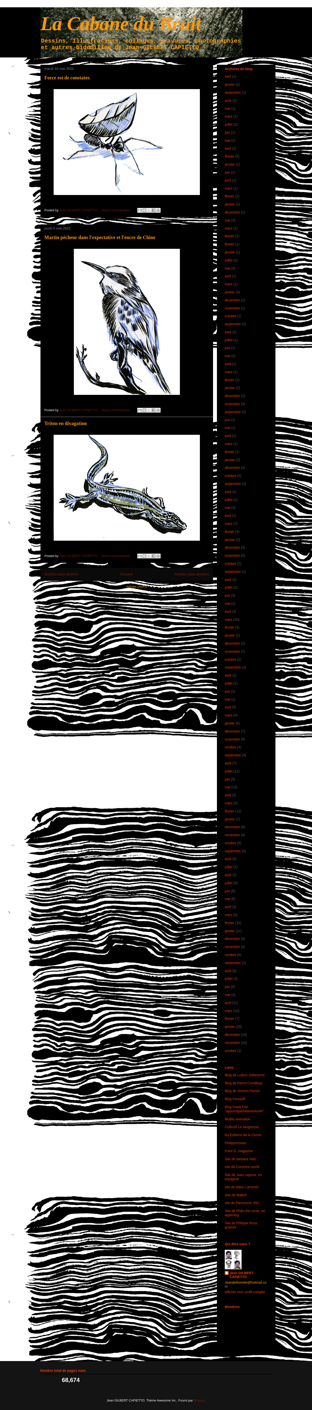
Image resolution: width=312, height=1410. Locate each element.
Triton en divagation (65, 423)
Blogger (199, 1400)
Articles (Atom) (136, 586)
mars (228, 116)
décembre (232, 212)
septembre (233, 92)
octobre (230, 316)
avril (228, 76)
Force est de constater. (67, 77)
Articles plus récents (61, 574)
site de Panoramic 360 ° (243, 1203)
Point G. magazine (239, 1151)
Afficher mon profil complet (245, 1292)
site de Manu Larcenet (242, 1187)
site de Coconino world (242, 1167)
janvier (230, 84)
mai (227, 109)
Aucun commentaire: (116, 210)
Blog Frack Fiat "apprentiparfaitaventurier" (244, 1109)
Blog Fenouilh (235, 1099)
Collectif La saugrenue (242, 1127)
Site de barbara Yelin (240, 1159)
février (229, 156)
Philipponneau (235, 1143)
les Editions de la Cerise (243, 1135)
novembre (232, 308)
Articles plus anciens (192, 574)
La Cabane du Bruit (120, 23)
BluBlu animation (237, 1119)
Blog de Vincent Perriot (242, 1091)
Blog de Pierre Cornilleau (244, 1083)
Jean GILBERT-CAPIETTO (242, 1275)
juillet (229, 124)
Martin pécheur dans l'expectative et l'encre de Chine (99, 237)
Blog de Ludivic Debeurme (245, 1075)
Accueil (126, 574)
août (228, 100)
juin (227, 132)
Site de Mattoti (236, 1195)
